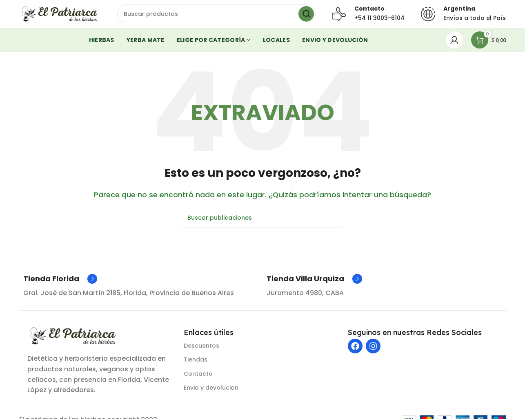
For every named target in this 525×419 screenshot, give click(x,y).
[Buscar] (216, 16)
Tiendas (195, 364)
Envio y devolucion (211, 392)
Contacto (198, 378)
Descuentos (201, 350)
